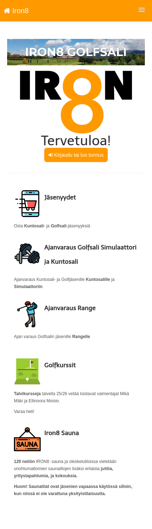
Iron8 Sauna (61, 433)
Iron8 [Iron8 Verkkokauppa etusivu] (16, 11)
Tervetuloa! (76, 140)
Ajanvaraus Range (70, 308)
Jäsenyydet (60, 197)
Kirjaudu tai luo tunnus (76, 155)
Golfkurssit (60, 365)
